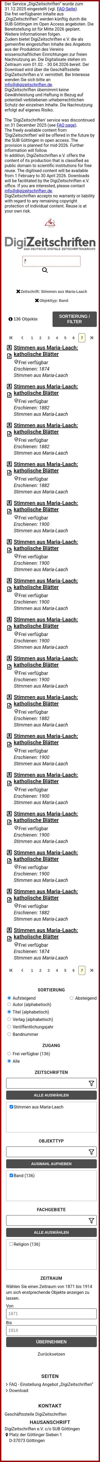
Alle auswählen (51, 1095)
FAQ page (66, 125)
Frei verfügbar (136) (28, 1053)
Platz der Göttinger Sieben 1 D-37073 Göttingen (35, 1437)
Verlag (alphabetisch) (30, 1019)
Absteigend (83, 998)
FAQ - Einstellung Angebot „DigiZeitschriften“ (51, 1384)
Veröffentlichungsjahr (30, 1026)
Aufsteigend (21, 998)
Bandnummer (22, 1034)
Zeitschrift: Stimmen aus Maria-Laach (51, 291)
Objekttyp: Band (51, 300)
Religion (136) (25, 1244)
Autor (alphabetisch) (29, 1004)
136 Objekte (23, 319)
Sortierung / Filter (74, 319)
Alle (13, 1061)
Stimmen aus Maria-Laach (36, 1107)
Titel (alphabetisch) (28, 1012)
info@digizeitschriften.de (28, 84)
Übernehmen (51, 1342)
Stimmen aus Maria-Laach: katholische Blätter (46, 350)
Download (18, 1390)
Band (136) (22, 1175)
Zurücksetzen (51, 1354)
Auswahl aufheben (51, 1164)
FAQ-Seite (66, 8)
